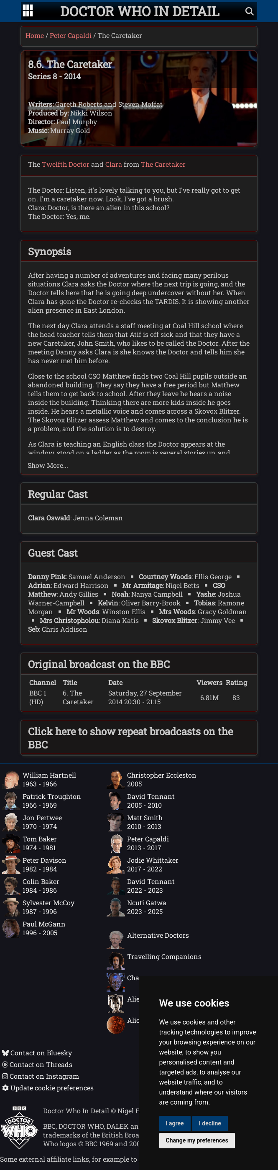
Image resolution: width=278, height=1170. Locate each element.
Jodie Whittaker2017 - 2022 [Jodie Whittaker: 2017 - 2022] (143, 865)
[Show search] (249, 11)
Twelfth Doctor (65, 164)
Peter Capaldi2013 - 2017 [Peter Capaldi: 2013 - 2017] (138, 843)
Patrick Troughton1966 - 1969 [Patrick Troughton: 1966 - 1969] (41, 801)
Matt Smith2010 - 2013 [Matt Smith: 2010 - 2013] (135, 822)
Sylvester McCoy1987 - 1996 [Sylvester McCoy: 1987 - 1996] (38, 907)
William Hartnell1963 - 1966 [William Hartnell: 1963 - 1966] (39, 780)
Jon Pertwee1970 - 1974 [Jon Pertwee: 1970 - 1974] (32, 822)
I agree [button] (175, 1123)
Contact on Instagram (40, 1076)
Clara (113, 164)
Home (35, 35)
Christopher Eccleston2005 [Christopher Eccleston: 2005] (151, 780)
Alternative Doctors (148, 940)
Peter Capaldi (71, 35)
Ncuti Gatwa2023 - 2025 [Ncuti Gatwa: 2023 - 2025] (136, 907)
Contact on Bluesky (37, 1052)
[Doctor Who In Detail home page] (139, 11)
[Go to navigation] (27, 11)
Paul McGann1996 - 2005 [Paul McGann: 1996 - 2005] (34, 928)
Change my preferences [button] (197, 1140)
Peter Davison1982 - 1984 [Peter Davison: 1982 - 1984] (34, 865)
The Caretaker (163, 164)
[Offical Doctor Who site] (19, 1146)
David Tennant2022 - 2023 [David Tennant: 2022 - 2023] (141, 886)
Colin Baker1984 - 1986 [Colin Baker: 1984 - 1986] (30, 886)
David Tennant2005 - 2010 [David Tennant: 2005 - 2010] (141, 801)
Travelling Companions (154, 961)
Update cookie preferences (48, 1087)
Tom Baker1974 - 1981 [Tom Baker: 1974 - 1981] (29, 843)
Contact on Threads (37, 1064)
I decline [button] (210, 1123)
